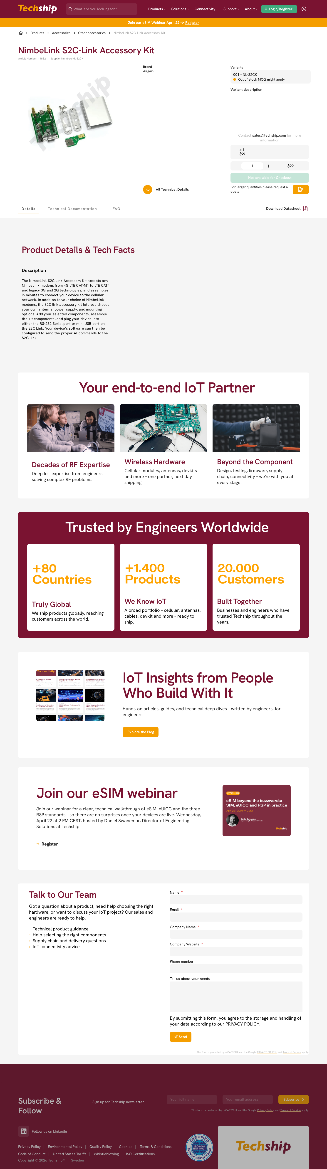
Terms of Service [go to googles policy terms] (292, 1052)
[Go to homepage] (263, 1126)
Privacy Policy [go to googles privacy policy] (265, 1089)
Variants (236, 67)
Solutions (180, 9)
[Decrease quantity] (236, 166)
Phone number (182, 961)
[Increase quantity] (268, 166)
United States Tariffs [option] (70, 1133)
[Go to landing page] (37, 9)
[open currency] (304, 9)
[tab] (28, 208)
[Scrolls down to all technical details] (147, 189)
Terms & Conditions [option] (156, 1125)
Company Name (184, 927)
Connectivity (206, 9)
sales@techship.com (269, 135)
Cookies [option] (125, 1125)
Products (157, 9)
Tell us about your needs (190, 978)
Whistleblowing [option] (106, 1133)
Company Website (186, 944)
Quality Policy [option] (100, 1125)
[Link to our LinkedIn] (25, 1110)
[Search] (104, 7)
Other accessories (92, 33)
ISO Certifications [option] (140, 1133)
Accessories (61, 33)
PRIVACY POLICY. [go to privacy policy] (242, 1024)
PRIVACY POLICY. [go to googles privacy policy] (267, 1052)
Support (231, 9)
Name (176, 892)
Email (176, 909)
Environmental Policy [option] (65, 1125)
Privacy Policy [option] (29, 1125)
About (251, 9)
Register (192, 22)
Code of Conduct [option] (32, 1133)
